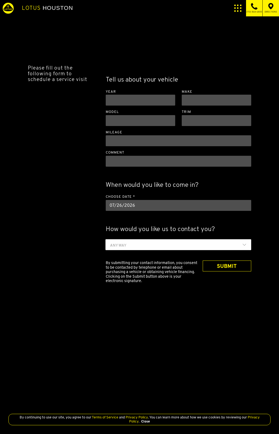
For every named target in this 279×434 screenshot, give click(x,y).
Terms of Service (105, 417)
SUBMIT (227, 266)
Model (112, 112)
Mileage (114, 132)
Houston (47, 8)
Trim (186, 112)
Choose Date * (120, 197)
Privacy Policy (136, 417)
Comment (115, 153)
